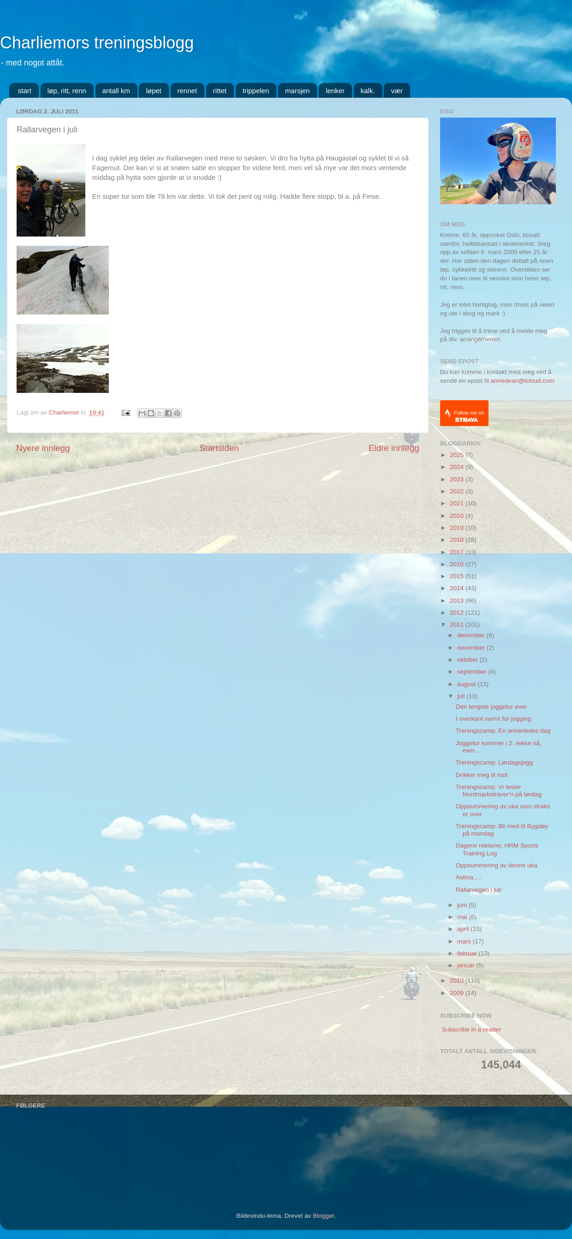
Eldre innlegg (394, 448)
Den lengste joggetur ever (491, 706)
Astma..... (469, 877)
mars (465, 941)
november (472, 647)
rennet (187, 91)
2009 (457, 993)
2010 (457, 980)
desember (472, 635)
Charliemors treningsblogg (97, 42)
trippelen (256, 91)
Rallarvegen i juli (478, 889)
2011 (457, 624)
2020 (457, 515)
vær (397, 91)
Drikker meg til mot (482, 774)
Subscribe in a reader (471, 1029)
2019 (457, 527)
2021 (457, 503)
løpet (153, 91)
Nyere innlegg (43, 448)
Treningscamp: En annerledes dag (503, 730)
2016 (457, 564)
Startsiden (219, 448)
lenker (335, 91)
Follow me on (469, 416)
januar (466, 965)
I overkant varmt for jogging (493, 718)
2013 (457, 600)
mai (463, 916)
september (473, 671)
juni (463, 904)
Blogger (323, 1215)
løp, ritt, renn (67, 91)
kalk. (368, 91)
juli (461, 696)
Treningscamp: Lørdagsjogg (494, 762)
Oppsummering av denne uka (496, 865)
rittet (219, 91)
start (24, 91)
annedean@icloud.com (522, 380)
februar (468, 953)
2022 (457, 491)
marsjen (297, 91)
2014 (457, 588)
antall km (116, 91)
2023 (457, 479)
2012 (457, 612)
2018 (457, 539)
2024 (457, 466)
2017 (457, 552)
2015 (457, 576)
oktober (468, 659)
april (464, 928)
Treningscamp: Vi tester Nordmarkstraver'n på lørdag (499, 790)
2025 (457, 454)
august (467, 684)
